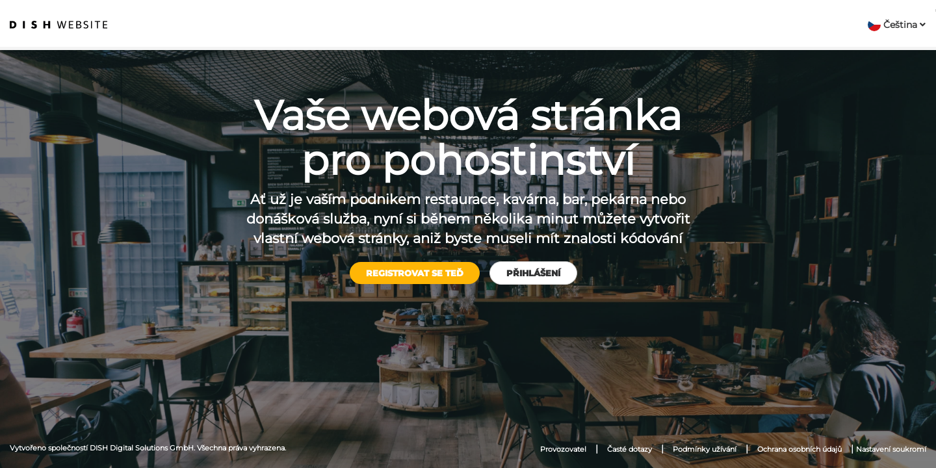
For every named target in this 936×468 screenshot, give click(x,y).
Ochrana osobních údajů (799, 449)
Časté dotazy (629, 449)
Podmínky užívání (704, 449)
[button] (896, 24)
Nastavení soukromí (891, 449)
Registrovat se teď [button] (414, 273)
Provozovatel (563, 449)
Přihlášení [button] (533, 273)
